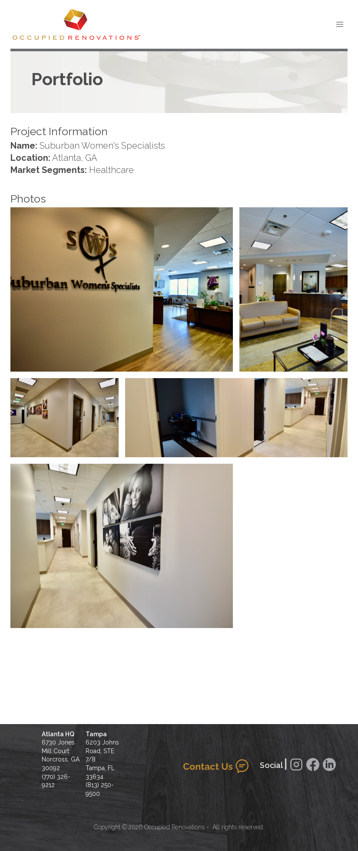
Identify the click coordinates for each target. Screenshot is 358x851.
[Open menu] (339, 24)
